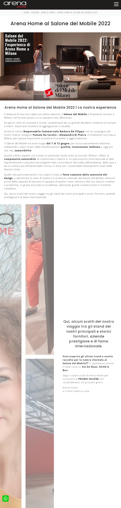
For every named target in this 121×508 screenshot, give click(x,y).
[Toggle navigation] (116, 4)
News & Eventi (48, 12)
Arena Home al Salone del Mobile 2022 (77, 12)
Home (26, 12)
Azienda (35, 12)
